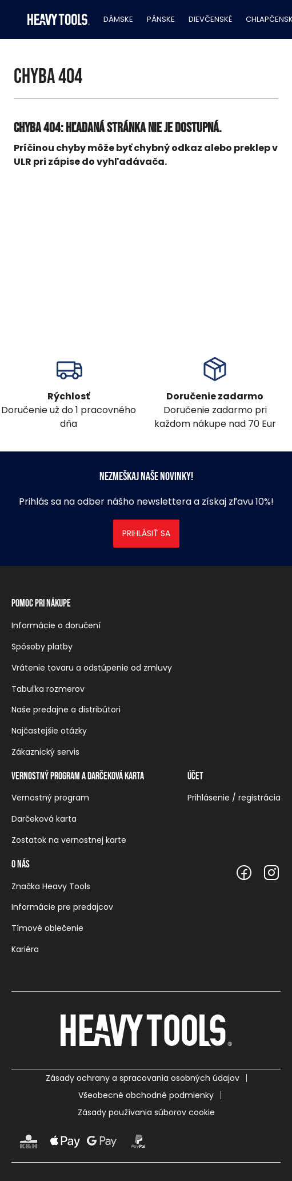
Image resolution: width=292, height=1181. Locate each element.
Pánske (161, 19)
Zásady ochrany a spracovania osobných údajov (142, 1078)
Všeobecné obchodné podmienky (146, 1095)
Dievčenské (210, 19)
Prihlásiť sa (146, 533)
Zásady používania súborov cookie (146, 1112)
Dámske (118, 19)
